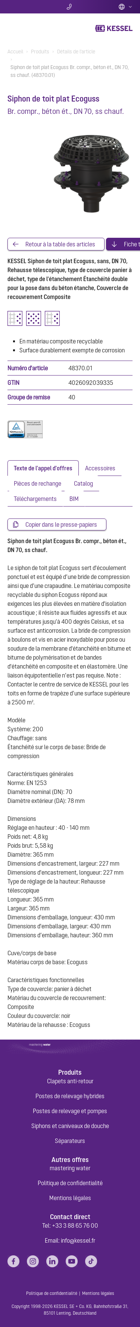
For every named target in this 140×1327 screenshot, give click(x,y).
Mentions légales (70, 1197)
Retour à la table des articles (60, 244)
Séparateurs (70, 1140)
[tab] (43, 468)
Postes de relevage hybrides (70, 1096)
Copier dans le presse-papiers (61, 524)
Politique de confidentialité (70, 1183)
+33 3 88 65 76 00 (75, 1225)
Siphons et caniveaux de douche (70, 1125)
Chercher (28, 6)
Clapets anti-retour (70, 1081)
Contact (70, 6)
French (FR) (125, 6)
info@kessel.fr (78, 1240)
